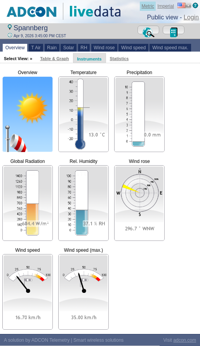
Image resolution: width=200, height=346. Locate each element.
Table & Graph (54, 58)
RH (84, 47)
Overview (15, 47)
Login (191, 17)
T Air (36, 47)
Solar (69, 47)
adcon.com (184, 340)
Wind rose (104, 47)
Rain (52, 47)
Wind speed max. (170, 47)
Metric (147, 6)
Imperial (165, 6)
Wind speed (133, 47)
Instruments (89, 59)
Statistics (119, 58)
